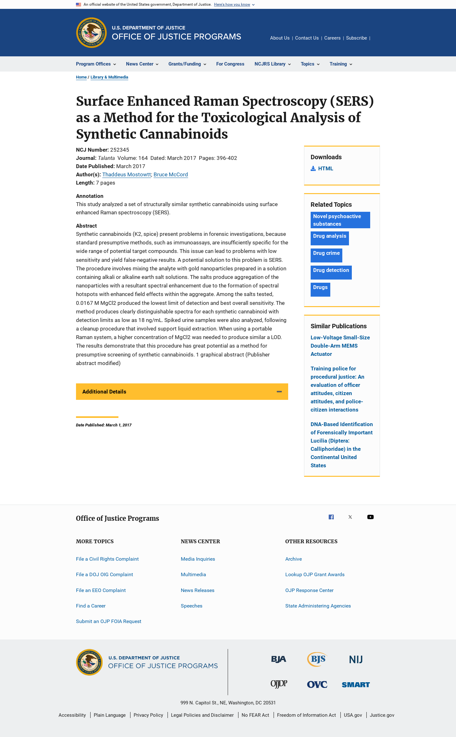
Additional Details (104, 391)
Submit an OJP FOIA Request (108, 621)
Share (380, 42)
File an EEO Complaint (101, 590)
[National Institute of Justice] (356, 664)
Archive (293, 559)
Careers (332, 38)
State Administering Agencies (318, 606)
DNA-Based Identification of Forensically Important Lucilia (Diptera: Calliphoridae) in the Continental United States (342, 445)
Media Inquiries (198, 559)
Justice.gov (382, 715)
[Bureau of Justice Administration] (278, 664)
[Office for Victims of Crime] (317, 689)
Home (81, 77)
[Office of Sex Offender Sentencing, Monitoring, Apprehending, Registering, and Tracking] (356, 688)
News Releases (197, 590)
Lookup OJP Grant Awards (315, 574)
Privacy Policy (148, 715)
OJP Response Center (309, 590)
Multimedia (193, 574)
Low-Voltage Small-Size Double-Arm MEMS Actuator (340, 345)
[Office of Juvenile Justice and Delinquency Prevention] (279, 689)
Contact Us (307, 38)
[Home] (176, 33)
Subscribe (356, 38)
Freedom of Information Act (306, 715)
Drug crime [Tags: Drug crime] (326, 253)
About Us (280, 38)
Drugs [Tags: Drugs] (320, 287)
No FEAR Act (255, 715)
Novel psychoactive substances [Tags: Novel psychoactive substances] (337, 220)
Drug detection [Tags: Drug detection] (331, 270)
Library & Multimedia (109, 77)
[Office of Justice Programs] (91, 32)
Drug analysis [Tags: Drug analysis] (329, 236)
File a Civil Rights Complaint (107, 559)
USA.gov (353, 715)
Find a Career (90, 606)
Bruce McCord (171, 174)
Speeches (191, 606)
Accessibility (72, 715)
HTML (325, 168)
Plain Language (110, 715)
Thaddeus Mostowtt (126, 174)
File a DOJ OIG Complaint (104, 574)
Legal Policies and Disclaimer (202, 715)
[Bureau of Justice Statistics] (317, 668)
